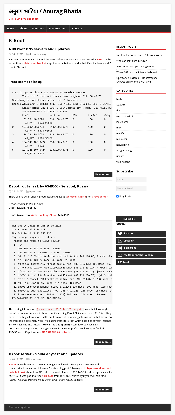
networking (40, 54)
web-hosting (123, 161)
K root (12, 364)
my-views (121, 139)
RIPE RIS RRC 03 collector (56, 332)
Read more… (103, 174)
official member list (34, 63)
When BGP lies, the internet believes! (136, 72)
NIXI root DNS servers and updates (39, 49)
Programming (124, 150)
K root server (99, 196)
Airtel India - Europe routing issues (135, 66)
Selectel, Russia (76, 196)
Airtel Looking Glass (43, 215)
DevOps (120, 104)
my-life (120, 133)
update (120, 156)
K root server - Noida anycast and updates (46, 354)
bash (119, 99)
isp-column (35, 191)
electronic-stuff (124, 116)
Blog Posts (125, 196)
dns (31, 54)
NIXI (99, 59)
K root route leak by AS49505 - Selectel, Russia (49, 186)
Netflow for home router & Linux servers (139, 55)
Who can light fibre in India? (131, 60)
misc (119, 127)
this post (47, 375)
